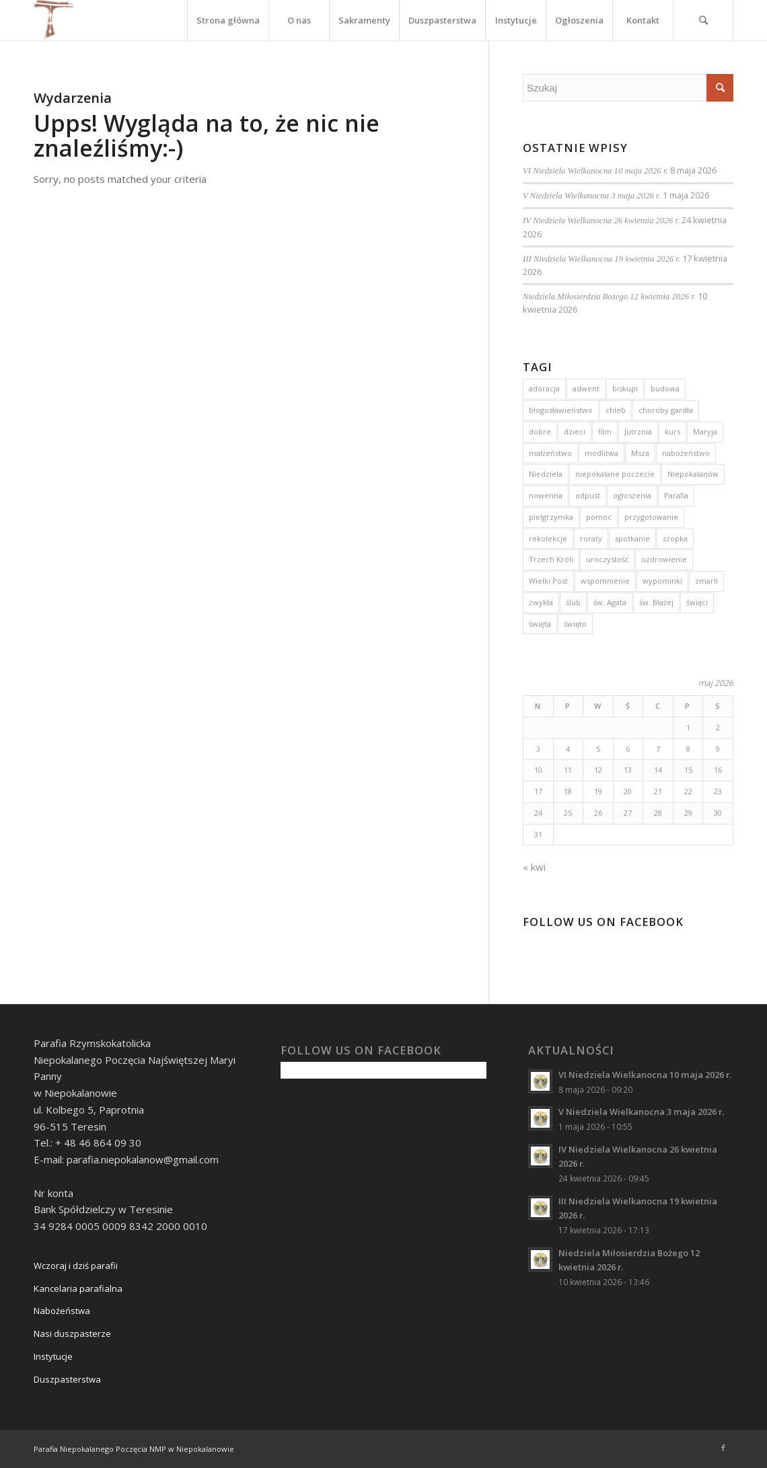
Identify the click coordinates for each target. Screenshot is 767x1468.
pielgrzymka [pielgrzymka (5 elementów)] (551, 517)
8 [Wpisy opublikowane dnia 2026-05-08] (688, 749)
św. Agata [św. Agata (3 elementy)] (609, 602)
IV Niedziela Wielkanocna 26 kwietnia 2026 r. (601, 220)
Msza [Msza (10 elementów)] (640, 453)
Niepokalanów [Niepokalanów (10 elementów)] (693, 474)
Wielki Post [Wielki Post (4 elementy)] (548, 581)
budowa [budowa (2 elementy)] (665, 388)
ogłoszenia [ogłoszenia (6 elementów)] (632, 495)
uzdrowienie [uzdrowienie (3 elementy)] (664, 559)
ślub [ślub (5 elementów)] (573, 602)
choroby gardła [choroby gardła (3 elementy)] (665, 410)
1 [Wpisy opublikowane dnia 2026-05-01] (688, 727)
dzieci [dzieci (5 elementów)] (574, 431)
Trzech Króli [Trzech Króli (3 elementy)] (551, 559)
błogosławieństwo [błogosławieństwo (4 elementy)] (561, 410)
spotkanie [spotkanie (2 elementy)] (632, 538)
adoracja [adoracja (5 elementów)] (544, 388)
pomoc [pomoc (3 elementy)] (599, 517)
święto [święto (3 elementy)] (575, 624)
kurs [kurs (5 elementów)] (672, 431)
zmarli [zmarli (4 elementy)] (706, 581)
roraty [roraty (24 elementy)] (591, 538)
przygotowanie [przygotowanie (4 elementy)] (651, 517)
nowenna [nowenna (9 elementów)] (545, 495)
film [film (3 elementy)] (605, 431)
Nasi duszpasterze (72, 1333)
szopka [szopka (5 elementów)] (675, 538)
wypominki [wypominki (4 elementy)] (662, 581)
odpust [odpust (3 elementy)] (587, 495)
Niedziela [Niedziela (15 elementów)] (545, 474)
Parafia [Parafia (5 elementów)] (676, 495)
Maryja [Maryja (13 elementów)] (705, 431)
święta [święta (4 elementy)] (540, 624)
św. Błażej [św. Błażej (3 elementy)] (656, 602)
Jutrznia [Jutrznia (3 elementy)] (638, 431)
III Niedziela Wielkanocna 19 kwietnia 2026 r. (601, 259)
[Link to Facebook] (723, 1448)
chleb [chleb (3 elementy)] (616, 410)
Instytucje (53, 1356)
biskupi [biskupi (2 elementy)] (625, 388)
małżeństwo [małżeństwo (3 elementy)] (550, 453)
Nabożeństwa (62, 1311)
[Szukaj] (703, 20)
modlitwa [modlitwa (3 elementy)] (601, 453)
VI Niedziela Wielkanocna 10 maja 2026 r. (595, 171)
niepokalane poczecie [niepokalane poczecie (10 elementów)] (615, 474)
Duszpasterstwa (67, 1379)
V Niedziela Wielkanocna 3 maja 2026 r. (592, 195)
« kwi (534, 867)
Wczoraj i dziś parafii (76, 1266)
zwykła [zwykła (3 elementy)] (541, 602)
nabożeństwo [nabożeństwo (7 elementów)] (686, 453)
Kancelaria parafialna (78, 1288)
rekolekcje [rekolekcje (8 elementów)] (548, 538)
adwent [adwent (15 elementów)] (586, 388)
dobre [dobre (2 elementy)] (540, 431)
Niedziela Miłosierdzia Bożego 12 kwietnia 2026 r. (609, 296)
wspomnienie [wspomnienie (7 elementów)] (605, 581)
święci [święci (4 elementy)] (697, 602)
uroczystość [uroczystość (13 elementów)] (607, 559)
